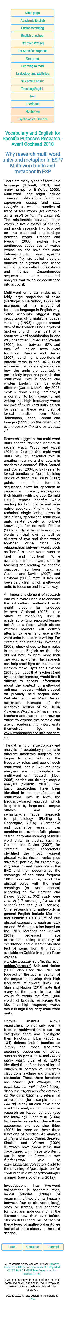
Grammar (32, 58)
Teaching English (32, 89)
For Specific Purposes (32, 51)
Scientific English (32, 81)
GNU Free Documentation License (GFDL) (40, 1272)
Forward (53, 1247)
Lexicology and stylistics (32, 73)
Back (11, 1247)
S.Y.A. (32, 1299)
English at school (32, 35)
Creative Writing (33, 43)
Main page (32, 13)
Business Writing (32, 28)
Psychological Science (32, 119)
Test (33, 96)
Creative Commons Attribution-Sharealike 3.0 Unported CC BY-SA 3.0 (32, 1267)
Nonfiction (32, 111)
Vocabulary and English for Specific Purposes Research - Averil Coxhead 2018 (32, 138)
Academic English (32, 20)
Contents (32, 1247)
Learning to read (32, 66)
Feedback (32, 104)
